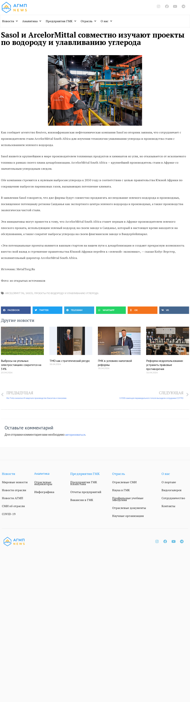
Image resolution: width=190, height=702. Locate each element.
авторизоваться (76, 434)
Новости (10, 21)
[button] (16, 310)
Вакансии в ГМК (81, 500)
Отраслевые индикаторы (43, 483)
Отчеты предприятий (85, 492)
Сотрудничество (173, 498)
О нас (106, 21)
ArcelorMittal (15, 293)
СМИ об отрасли (13, 506)
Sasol (29, 293)
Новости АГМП (12, 498)
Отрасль (88, 21)
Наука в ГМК (121, 490)
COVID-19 (9, 514)
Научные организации (128, 516)
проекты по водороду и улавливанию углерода (66, 293)
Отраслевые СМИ (124, 482)
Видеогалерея (171, 490)
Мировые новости (15, 482)
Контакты (168, 506)
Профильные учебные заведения (127, 499)
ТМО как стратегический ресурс (69, 361)
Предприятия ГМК (61, 21)
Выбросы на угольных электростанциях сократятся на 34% (21, 365)
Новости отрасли (14, 490)
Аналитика (31, 21)
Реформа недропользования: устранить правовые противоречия (164, 365)
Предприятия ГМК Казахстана (83, 483)
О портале (169, 482)
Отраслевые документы (129, 508)
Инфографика (44, 492)
